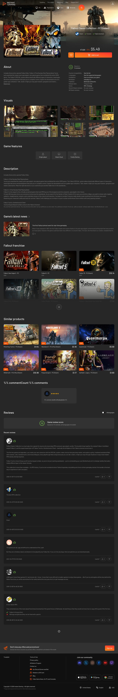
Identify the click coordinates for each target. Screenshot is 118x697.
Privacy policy (34, 660)
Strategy (89, 86)
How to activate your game (92, 77)
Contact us (33, 666)
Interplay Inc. (88, 79)
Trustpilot (6, 657)
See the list (87, 73)
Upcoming (60, 2)
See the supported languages (92, 75)
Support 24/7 (75, 2)
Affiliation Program (35, 663)
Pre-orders (51, 2)
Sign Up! (109, 648)
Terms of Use (34, 657)
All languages (108, 412)
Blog (67, 2)
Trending (42, 2)
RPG (85, 86)
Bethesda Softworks (90, 81)
